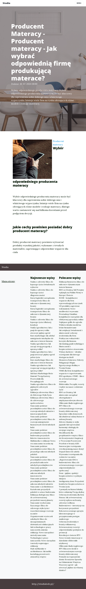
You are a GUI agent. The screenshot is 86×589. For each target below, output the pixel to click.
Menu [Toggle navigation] (79, 3)
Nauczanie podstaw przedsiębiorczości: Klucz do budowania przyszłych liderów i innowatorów (42, 434)
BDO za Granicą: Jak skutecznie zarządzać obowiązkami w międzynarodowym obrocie (71, 396)
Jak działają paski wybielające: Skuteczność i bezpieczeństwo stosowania (71, 346)
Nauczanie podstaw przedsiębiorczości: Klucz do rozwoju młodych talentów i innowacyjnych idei (42, 410)
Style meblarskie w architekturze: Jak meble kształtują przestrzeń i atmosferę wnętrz (40, 553)
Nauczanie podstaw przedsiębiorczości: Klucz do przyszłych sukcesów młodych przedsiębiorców (42, 461)
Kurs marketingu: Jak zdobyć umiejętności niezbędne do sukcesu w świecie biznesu (42, 338)
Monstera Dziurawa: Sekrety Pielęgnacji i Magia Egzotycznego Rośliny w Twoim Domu (71, 364)
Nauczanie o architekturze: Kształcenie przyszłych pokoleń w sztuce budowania (42, 489)
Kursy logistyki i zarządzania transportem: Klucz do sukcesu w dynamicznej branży (42, 302)
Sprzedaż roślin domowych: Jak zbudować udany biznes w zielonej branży (71, 416)
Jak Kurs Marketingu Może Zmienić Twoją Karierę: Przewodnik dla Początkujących (41, 377)
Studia (6, 3)
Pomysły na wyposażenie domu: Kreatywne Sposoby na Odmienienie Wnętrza (70, 559)
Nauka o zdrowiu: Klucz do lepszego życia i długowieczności (41, 292)
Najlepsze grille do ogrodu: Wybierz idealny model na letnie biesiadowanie (70, 325)
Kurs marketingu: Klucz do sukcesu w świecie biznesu (41, 361)
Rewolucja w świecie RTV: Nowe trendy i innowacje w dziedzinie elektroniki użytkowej (70, 539)
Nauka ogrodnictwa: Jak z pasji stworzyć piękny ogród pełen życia (42, 354)
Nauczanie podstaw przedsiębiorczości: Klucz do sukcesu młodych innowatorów (42, 472)
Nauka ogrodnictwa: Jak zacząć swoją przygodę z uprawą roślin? (41, 346)
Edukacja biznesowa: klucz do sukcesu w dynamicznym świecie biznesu (71, 284)
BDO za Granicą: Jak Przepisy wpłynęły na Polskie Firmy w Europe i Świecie (71, 292)
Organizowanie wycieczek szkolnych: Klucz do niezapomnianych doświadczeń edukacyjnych (42, 520)
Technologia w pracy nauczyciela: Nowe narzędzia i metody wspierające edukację (42, 542)
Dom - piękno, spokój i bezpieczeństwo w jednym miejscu (70, 476)
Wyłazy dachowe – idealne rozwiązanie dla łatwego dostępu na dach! (70, 354)
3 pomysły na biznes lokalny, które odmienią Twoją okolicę (71, 490)
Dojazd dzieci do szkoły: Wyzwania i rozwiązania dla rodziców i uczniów (71, 454)
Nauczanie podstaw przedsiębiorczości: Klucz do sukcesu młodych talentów (42, 481)
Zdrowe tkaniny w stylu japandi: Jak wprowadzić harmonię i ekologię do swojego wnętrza (69, 426)
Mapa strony (8, 281)
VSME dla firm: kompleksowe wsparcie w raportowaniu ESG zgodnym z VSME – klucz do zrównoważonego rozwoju (71, 376)
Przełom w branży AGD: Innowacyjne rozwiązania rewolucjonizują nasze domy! (71, 446)
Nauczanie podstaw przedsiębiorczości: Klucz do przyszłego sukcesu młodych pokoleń (42, 450)
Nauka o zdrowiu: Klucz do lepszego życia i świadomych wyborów (42, 284)
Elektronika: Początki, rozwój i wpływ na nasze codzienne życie (71, 387)
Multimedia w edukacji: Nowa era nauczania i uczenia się (42, 442)
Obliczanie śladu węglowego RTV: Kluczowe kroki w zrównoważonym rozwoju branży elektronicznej (71, 550)
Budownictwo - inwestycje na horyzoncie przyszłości (71, 506)
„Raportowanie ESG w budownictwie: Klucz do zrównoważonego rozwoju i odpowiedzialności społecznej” (71, 465)
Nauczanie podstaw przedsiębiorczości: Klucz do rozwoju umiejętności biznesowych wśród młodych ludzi (42, 421)
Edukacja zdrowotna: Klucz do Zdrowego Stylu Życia (42, 393)
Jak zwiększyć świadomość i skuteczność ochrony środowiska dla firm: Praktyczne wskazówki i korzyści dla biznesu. (71, 335)
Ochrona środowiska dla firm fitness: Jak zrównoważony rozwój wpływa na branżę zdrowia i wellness (71, 499)
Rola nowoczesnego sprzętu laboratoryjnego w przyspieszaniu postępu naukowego (71, 515)
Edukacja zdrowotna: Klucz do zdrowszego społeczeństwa (42, 400)
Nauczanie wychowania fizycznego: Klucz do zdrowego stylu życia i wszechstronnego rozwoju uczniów (42, 508)
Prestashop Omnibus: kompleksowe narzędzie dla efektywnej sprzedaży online (71, 317)
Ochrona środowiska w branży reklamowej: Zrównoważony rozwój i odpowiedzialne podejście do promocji (71, 527)
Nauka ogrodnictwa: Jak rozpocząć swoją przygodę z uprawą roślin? (42, 368)
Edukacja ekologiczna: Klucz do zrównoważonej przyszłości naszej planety (42, 497)
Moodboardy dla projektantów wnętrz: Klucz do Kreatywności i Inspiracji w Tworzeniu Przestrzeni (71, 437)
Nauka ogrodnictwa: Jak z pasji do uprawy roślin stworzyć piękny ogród (41, 330)
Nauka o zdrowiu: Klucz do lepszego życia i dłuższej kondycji (41, 322)
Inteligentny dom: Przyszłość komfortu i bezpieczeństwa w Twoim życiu (71, 484)
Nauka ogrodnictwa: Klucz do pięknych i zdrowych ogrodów (43, 387)
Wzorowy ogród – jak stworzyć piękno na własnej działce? (71, 567)
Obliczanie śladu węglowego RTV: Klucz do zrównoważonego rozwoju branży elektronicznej (71, 407)
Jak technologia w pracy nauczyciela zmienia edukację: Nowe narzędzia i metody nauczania (42, 531)
